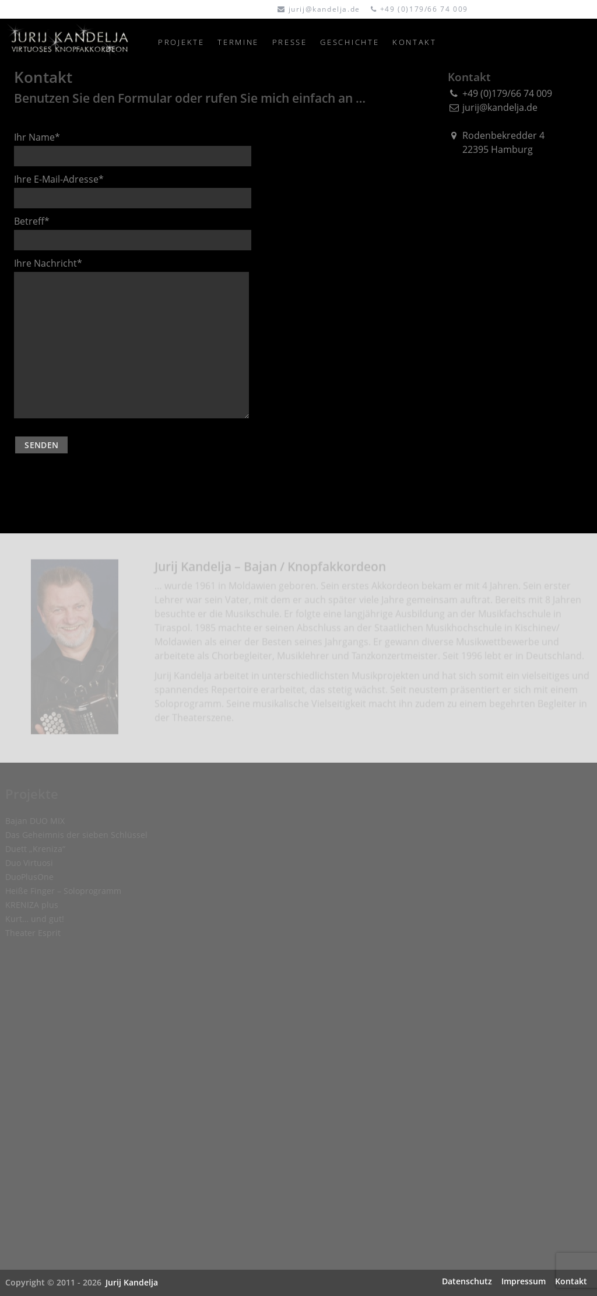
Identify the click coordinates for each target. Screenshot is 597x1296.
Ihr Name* (132, 148)
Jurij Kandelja (132, 1282)
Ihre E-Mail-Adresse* (132, 190)
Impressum (523, 1281)
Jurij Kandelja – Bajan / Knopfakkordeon (270, 569)
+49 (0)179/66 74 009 (424, 9)
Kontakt (571, 1281)
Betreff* (132, 232)
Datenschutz (467, 1281)
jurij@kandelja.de (324, 9)
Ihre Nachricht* (131, 337)
